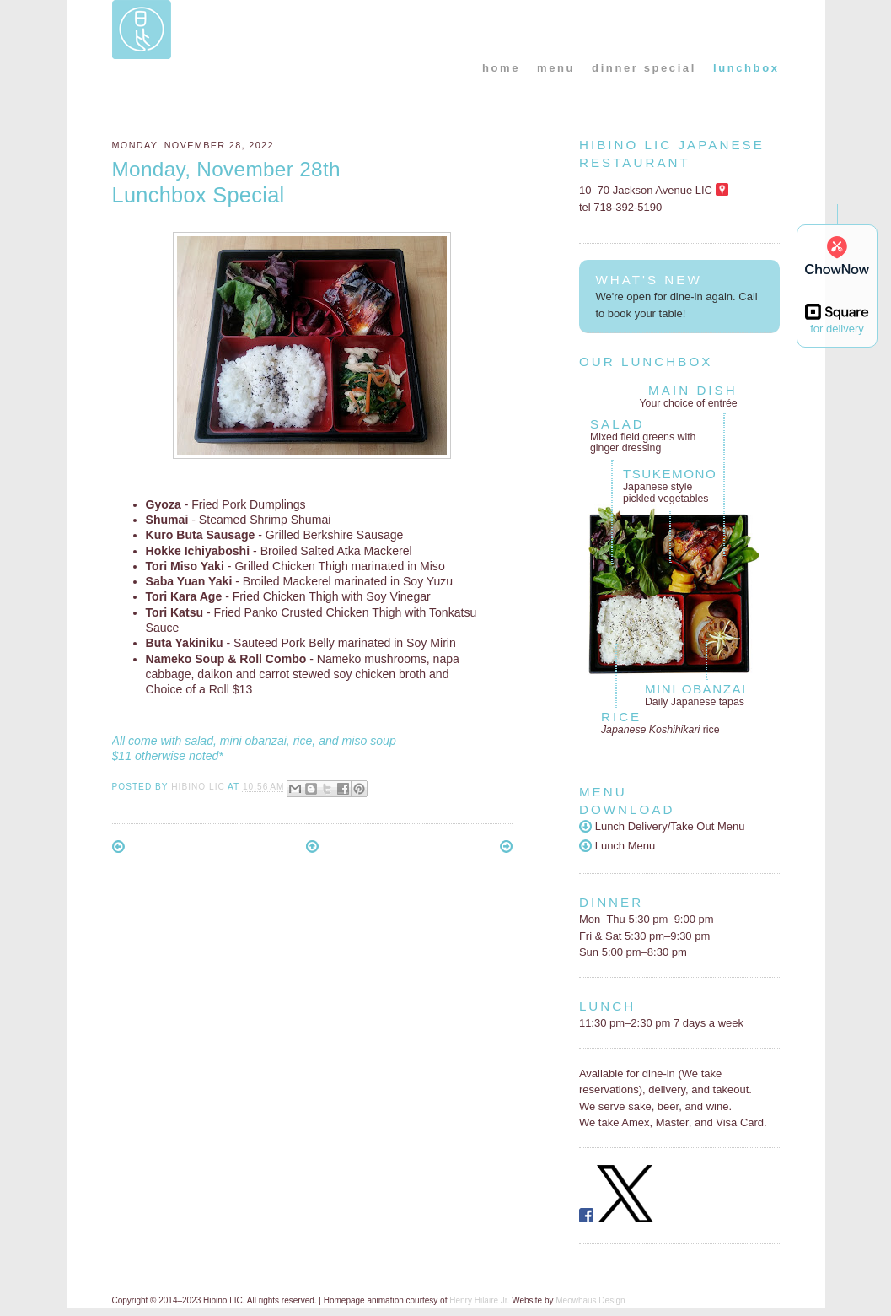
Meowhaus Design (590, 1300)
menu (556, 68)
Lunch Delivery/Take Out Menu (662, 826)
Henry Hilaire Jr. (479, 1300)
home (501, 68)
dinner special (644, 68)
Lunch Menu (617, 845)
